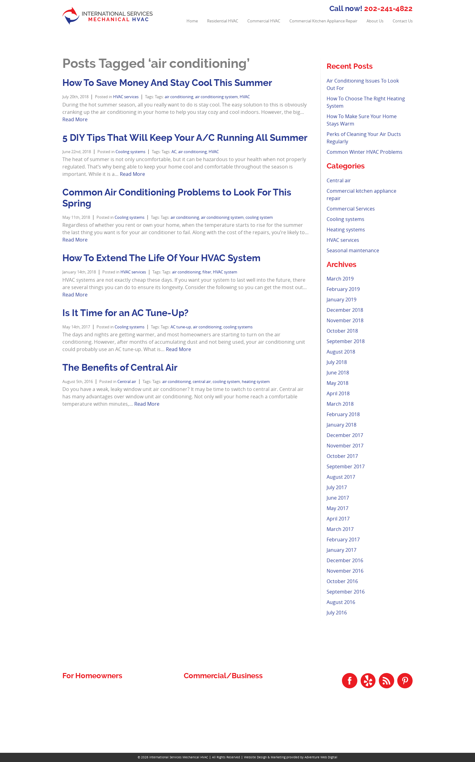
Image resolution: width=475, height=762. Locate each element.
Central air (126, 381)
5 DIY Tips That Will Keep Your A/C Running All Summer (185, 137)
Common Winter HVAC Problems (364, 152)
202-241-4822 (388, 8)
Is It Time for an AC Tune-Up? (125, 313)
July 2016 (337, 612)
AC (173, 151)
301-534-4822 (396, 726)
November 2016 (345, 570)
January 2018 (341, 424)
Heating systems (346, 229)
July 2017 (337, 487)
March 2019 (340, 278)
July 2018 (337, 362)
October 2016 (342, 581)
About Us (375, 21)
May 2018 (337, 383)
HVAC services (126, 96)
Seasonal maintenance (353, 250)
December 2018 (345, 310)
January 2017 (341, 550)
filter (206, 272)
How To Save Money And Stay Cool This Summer (167, 82)
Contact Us (403, 21)
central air (202, 381)
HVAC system (225, 272)
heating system (256, 381)
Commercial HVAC (263, 21)
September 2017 (346, 466)
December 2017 (345, 435)
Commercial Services (351, 208)
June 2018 (338, 372)
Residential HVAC (222, 21)
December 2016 (345, 560)
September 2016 (346, 591)
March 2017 (340, 529)
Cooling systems (130, 151)
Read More (75, 119)
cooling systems (238, 327)
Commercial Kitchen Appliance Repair (323, 21)
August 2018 (341, 351)
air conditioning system (216, 96)
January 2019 (341, 299)
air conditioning (179, 96)
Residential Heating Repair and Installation (109, 719)
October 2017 (342, 456)
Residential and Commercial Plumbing (105, 690)
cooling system (259, 217)
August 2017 (341, 477)
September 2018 (346, 341)
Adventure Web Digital (320, 757)
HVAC (245, 96)
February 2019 (343, 289)
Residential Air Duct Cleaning (94, 697)
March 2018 (340, 403)
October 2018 (342, 330)
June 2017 (338, 497)
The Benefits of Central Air (120, 367)
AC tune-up (181, 327)
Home (192, 21)
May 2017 (337, 508)
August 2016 (341, 602)
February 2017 (343, 539)
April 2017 (338, 518)
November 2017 (345, 445)
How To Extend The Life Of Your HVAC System (161, 258)
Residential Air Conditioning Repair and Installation (118, 705)
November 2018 (345, 320)
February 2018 (343, 414)
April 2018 (338, 393)
